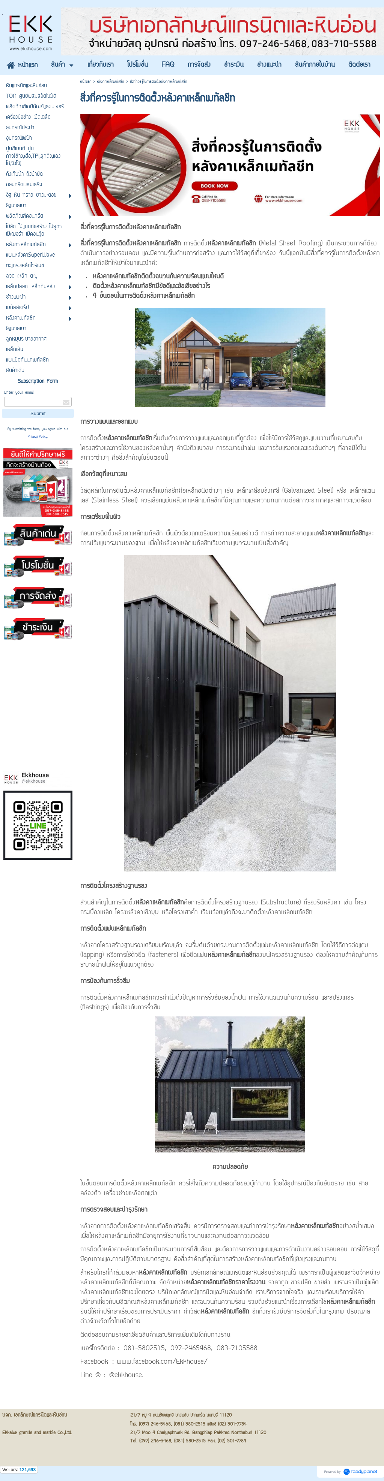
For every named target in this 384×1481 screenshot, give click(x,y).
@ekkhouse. (126, 1376)
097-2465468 (190, 1349)
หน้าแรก (85, 82)
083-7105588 (237, 1349)
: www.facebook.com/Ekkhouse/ (160, 1362)
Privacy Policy (37, 437)
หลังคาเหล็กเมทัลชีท (110, 82)
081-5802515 (144, 1349)
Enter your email (18, 393)
